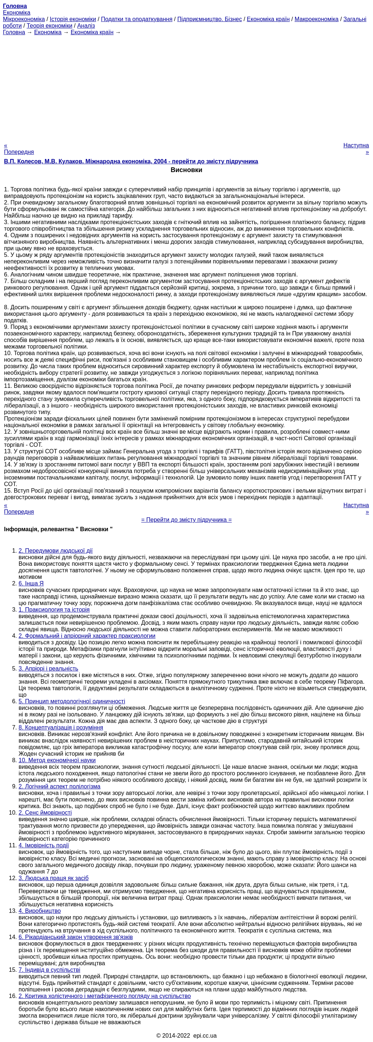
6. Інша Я (31, 583)
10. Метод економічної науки (57, 760)
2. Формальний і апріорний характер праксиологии (87, 636)
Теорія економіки (49, 26)
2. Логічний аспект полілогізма (60, 786)
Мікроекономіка (24, 19)
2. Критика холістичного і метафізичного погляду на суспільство (105, 996)
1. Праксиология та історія (54, 609)
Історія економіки (73, 19)
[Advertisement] (186, 87)
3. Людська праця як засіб (54, 878)
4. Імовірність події (44, 845)
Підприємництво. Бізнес (209, 19)
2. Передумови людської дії (56, 551)
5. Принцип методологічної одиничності (72, 701)
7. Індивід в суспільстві (49, 970)
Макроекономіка (317, 19)
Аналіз (86, 26)
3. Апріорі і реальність (48, 668)
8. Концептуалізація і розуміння (61, 727)
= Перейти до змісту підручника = (186, 520)
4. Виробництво (40, 911)
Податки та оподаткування (136, 19)
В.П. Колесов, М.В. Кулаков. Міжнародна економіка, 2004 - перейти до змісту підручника (131, 161)
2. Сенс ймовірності (45, 813)
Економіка (16, 12)
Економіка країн (268, 19)
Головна (14, 32)
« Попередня (19, 148)
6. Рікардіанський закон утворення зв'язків (76, 937)
